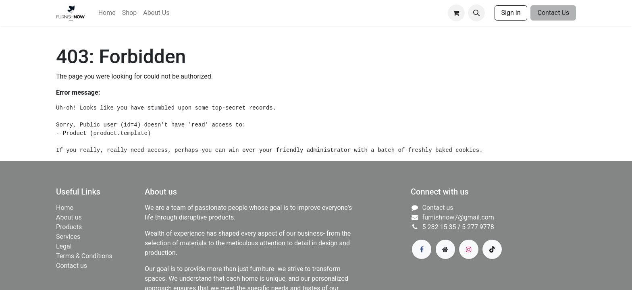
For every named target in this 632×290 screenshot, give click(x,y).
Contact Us (553, 13)
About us (69, 217)
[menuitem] (107, 13)
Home (64, 207)
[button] (476, 12)
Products (69, 227)
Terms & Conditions (84, 256)
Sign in (511, 13)
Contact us (71, 265)
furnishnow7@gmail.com (458, 217)
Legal (64, 246)
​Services (68, 236)
